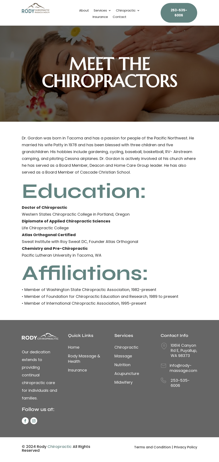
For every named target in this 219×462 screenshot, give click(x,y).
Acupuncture (126, 373)
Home (73, 347)
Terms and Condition (152, 447)
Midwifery (123, 382)
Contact (119, 17)
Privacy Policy (185, 447)
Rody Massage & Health (84, 358)
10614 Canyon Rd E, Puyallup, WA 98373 (184, 350)
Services (100, 11)
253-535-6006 (180, 383)
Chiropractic (126, 11)
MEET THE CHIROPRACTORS (109, 72)
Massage (123, 356)
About (84, 11)
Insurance (100, 17)
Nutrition (122, 364)
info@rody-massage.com (183, 368)
